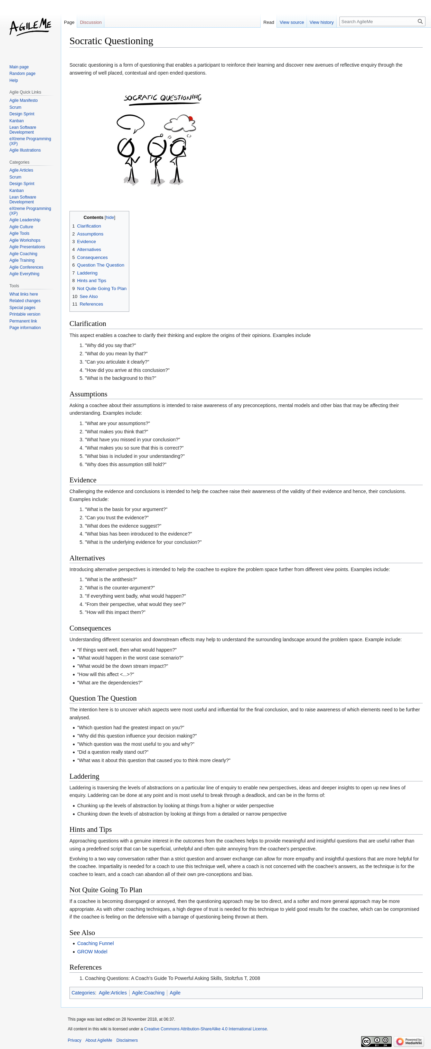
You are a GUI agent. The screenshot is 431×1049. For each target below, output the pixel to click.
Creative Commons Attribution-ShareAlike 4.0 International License (205, 1029)
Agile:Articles (113, 992)
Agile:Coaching (148, 992)
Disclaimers (127, 1040)
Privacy (74, 1040)
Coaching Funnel (95, 943)
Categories (83, 992)
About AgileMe (98, 1040)
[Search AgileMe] (382, 21)
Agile (175, 992)
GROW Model (92, 951)
